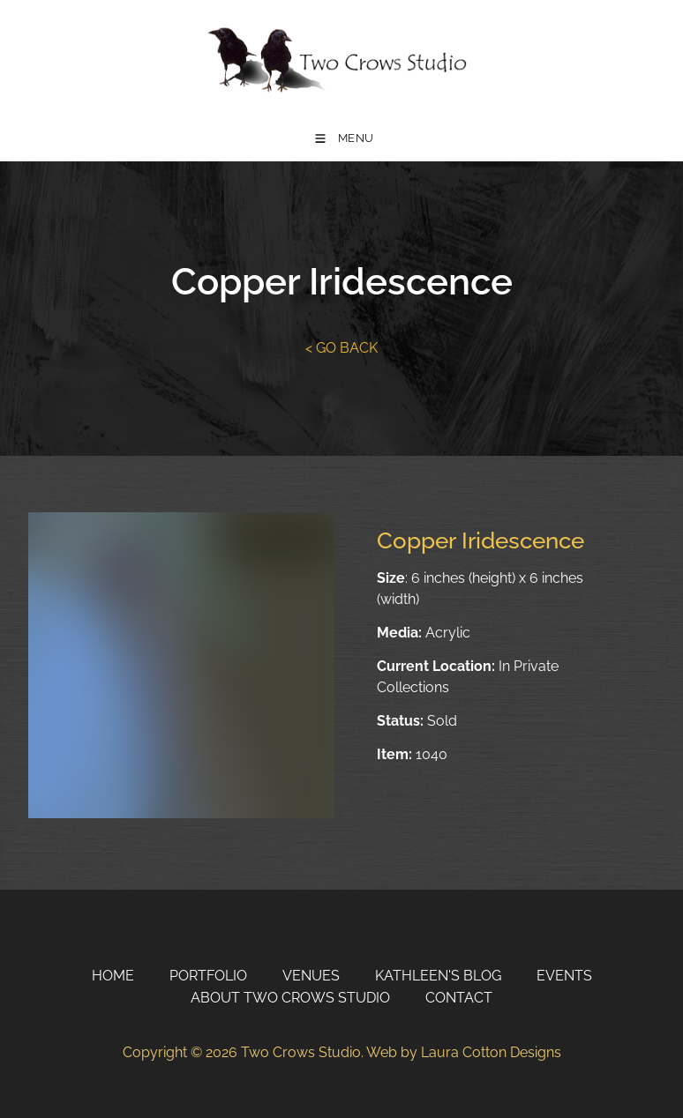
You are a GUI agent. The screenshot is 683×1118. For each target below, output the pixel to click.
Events (564, 975)
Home (113, 975)
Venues (311, 975)
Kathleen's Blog (438, 975)
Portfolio (208, 975)
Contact (458, 997)
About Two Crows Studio (290, 997)
